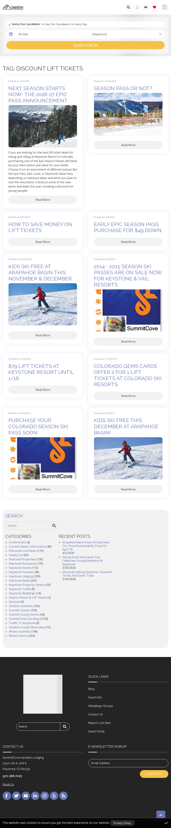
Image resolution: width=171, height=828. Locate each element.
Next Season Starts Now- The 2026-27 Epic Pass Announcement (38, 94)
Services (14, 602)
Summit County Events (24, 614)
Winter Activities (19, 631)
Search (12, 526)
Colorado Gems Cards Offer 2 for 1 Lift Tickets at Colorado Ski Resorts (128, 375)
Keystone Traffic (20, 589)
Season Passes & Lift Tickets (28, 597)
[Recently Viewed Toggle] (145, 7)
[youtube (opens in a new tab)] (26, 796)
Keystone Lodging (21, 576)
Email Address (100, 763)
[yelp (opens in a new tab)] (54, 796)
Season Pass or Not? (123, 88)
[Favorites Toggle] (154, 7)
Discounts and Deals (22, 551)
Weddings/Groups (100, 706)
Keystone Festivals (21, 572)
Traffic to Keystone (22, 623)
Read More (43, 200)
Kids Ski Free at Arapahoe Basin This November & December (40, 272)
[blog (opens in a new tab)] (63, 796)
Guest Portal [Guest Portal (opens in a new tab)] (96, 731)
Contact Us (95, 714)
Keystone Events (20, 568)
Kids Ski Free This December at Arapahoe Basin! (126, 426)
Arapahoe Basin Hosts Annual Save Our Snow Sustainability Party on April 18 (85, 545)
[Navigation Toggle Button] (164, 7)
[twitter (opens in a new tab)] (16, 796)
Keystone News (19, 580)
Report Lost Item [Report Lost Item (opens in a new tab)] (99, 723)
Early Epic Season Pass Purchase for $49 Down (128, 227)
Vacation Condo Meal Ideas (27, 627)
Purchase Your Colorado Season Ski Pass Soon (38, 426)
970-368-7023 (12, 776)
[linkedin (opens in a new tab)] (35, 796)
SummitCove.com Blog (24, 619)
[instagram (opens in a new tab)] (44, 796)
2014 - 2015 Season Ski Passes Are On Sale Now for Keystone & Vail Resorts (128, 275)
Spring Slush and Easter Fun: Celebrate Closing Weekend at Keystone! (82, 560)
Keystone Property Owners (27, 585)
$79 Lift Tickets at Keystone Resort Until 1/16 (41, 372)
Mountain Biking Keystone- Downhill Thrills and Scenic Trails (86, 573)
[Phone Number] (137, 7)
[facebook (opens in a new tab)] (7, 796)
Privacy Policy (122, 823)
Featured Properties (22, 559)
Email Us (8, 784)
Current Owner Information (27, 546)
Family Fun (16, 555)
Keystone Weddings (22, 593)
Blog (91, 689)
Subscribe (154, 774)
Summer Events (19, 610)
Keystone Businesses (23, 563)
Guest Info (95, 697)
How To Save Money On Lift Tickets (40, 227)
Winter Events (18, 636)
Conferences (17, 542)
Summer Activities (21, 606)
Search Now (85, 45)
